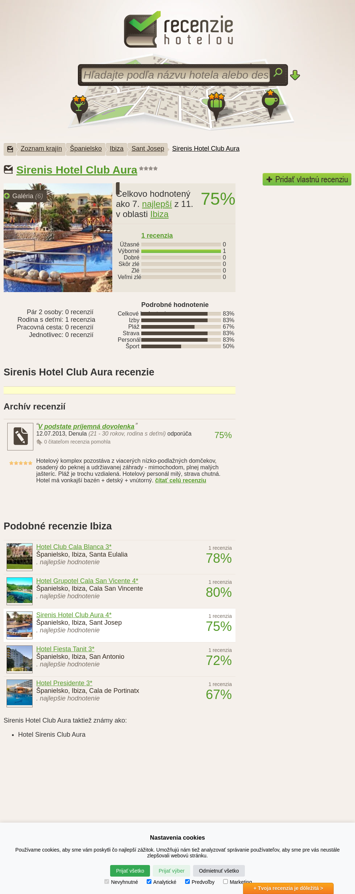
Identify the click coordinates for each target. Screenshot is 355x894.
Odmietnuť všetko (219, 871)
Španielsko (86, 148)
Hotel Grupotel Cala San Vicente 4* (87, 581)
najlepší (157, 204)
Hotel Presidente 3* (64, 683)
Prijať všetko (130, 871)
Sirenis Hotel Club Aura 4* (74, 615)
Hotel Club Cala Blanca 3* (74, 546)
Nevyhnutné (121, 882)
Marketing (237, 882)
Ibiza (117, 148)
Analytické (161, 882)
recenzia (157, 235)
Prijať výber (171, 871)
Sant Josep (147, 148)
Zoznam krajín (41, 148)
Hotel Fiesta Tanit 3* (65, 649)
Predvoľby (199, 882)
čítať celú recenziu (180, 480)
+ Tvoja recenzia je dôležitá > (288, 888)
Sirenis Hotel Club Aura (205, 148)
